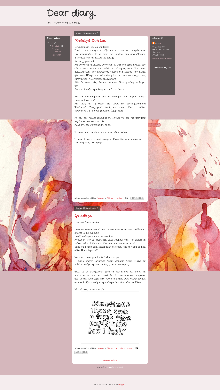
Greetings (83, 215)
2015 (52, 42)
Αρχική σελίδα (110, 360)
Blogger (121, 384)
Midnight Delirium (90, 40)
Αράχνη (158, 43)
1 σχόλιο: (119, 198)
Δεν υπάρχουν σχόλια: (124, 348)
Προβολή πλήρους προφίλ (162, 58)
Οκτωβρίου (56, 46)
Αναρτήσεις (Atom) (115, 367)
